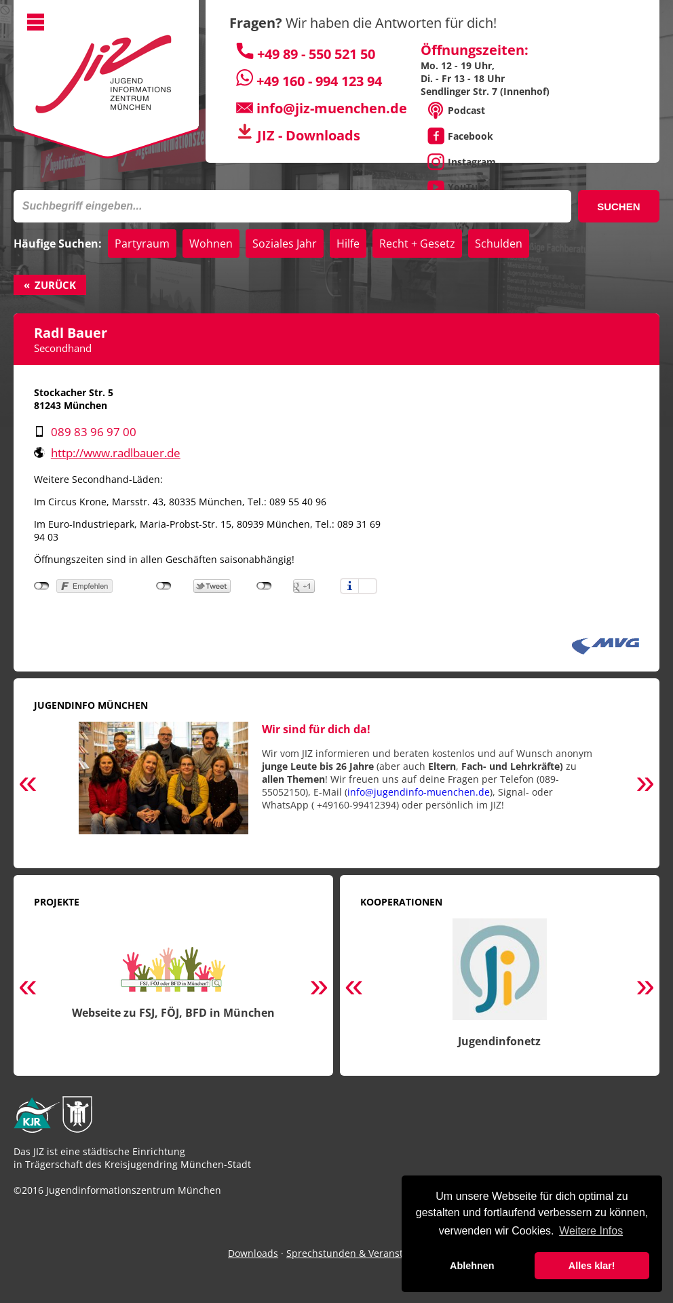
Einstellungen (367, 586)
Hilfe (348, 243)
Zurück (55, 285)
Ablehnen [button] (472, 1265)
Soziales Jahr (284, 243)
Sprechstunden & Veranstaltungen (365, 1253)
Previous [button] (28, 784)
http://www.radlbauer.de (115, 453)
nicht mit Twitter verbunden (164, 586)
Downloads (253, 1253)
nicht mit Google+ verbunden (264, 586)
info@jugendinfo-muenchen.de (418, 791)
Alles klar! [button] (592, 1265)
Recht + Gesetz (417, 243)
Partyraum (142, 243)
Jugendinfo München (91, 705)
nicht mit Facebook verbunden (42, 586)
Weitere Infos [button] (591, 1231)
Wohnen (211, 243)
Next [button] (645, 784)
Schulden (498, 243)
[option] (336, 785)
